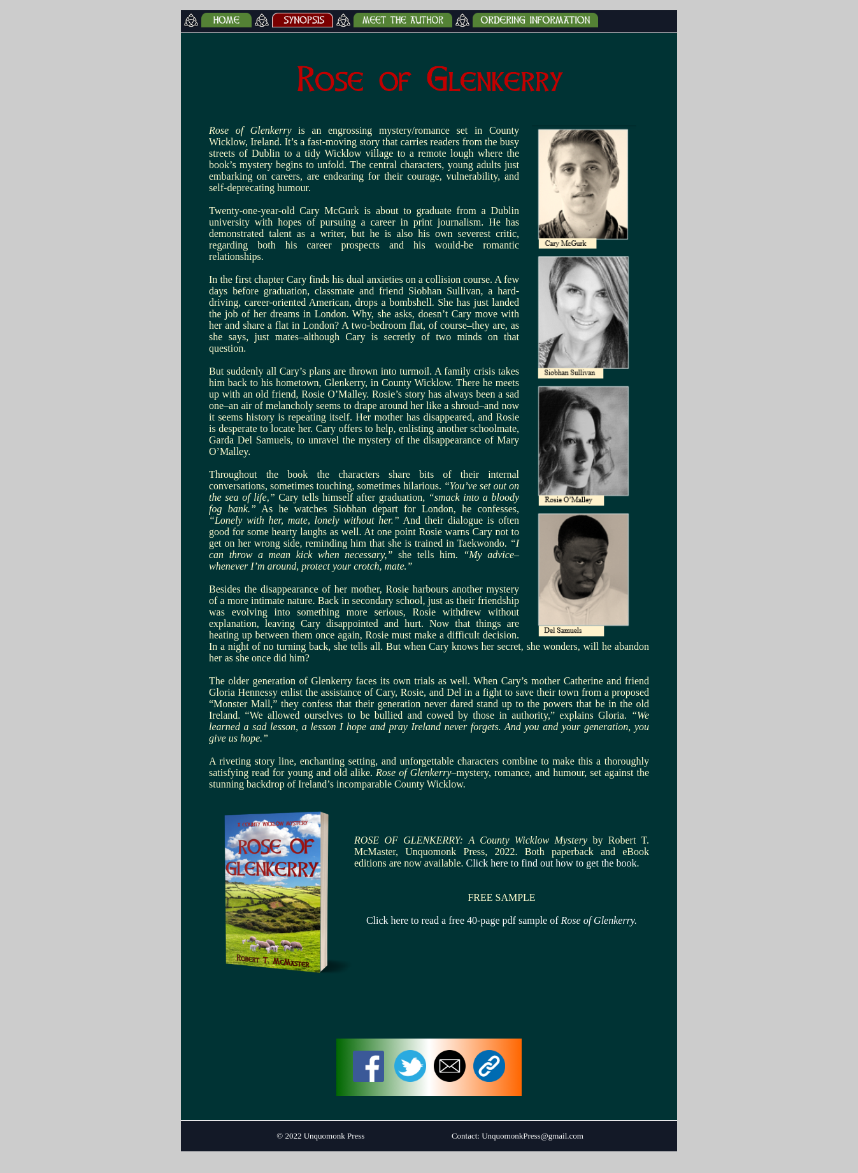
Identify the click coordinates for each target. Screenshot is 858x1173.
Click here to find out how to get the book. (553, 863)
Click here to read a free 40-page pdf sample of (501, 920)
